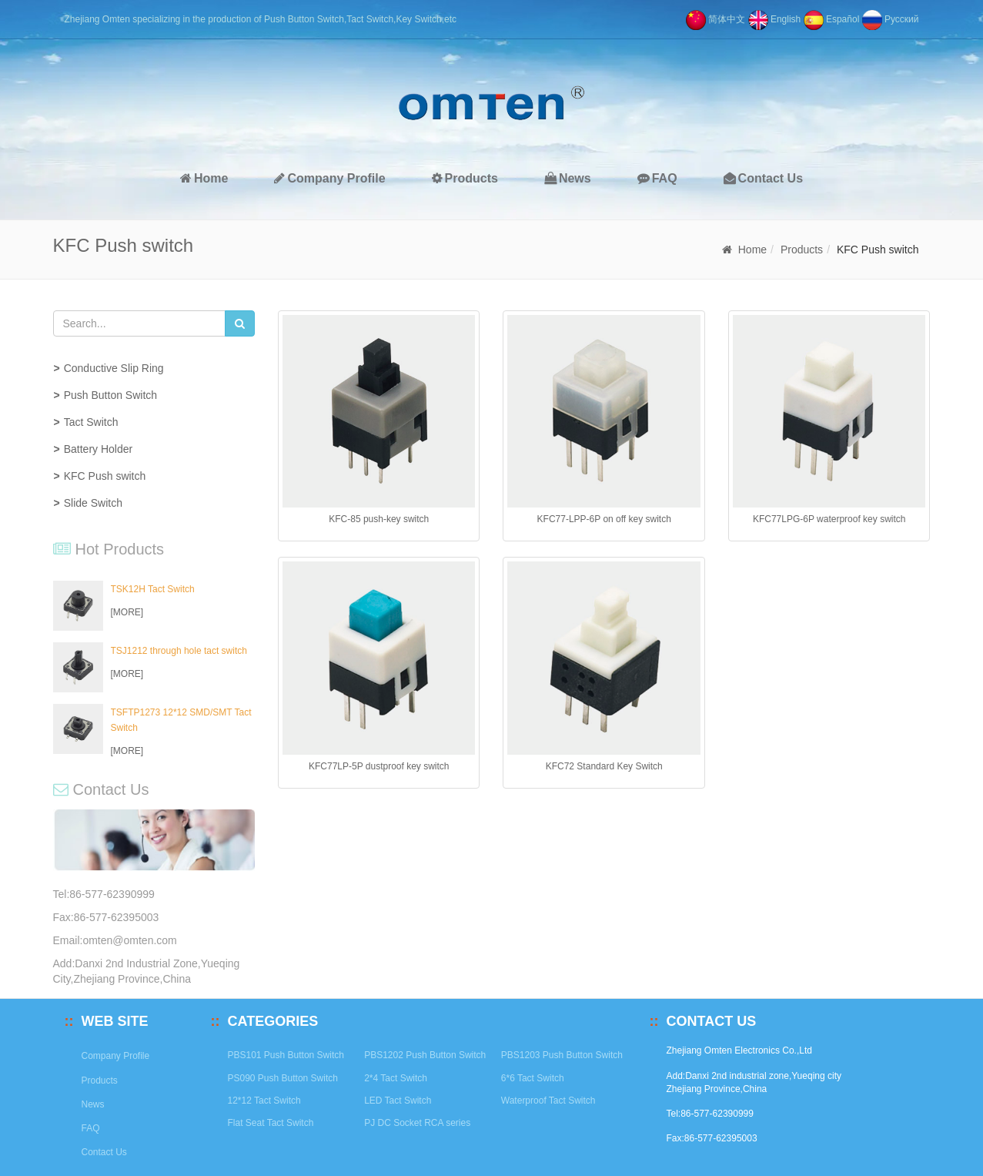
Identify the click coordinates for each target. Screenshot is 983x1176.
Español (832, 19)
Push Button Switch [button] (110, 395)
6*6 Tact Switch (532, 1078)
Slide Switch (93, 503)
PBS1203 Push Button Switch (562, 1055)
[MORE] (127, 612)
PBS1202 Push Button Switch (425, 1055)
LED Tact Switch (397, 1100)
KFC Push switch (105, 476)
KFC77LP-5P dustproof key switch (379, 766)
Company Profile (329, 178)
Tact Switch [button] (91, 422)
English (774, 19)
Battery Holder (98, 449)
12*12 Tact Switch (264, 1100)
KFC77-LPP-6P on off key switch (604, 519)
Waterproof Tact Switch (548, 1100)
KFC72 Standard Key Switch (604, 766)
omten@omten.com (129, 940)
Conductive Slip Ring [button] (114, 368)
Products (465, 178)
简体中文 (715, 19)
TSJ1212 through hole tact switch (179, 650)
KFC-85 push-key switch (379, 519)
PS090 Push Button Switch (283, 1078)
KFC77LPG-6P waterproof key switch (829, 519)
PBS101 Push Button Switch (286, 1055)
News (567, 178)
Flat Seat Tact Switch (271, 1122)
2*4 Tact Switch (395, 1078)
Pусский (890, 19)
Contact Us (763, 178)
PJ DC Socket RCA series (417, 1122)
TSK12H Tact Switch (153, 589)
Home (204, 178)
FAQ (657, 178)
